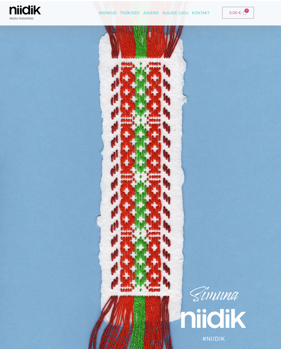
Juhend (151, 12)
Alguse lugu (175, 12)
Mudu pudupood (21, 18)
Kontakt (201, 12)
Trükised (130, 12)
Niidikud (108, 12)
